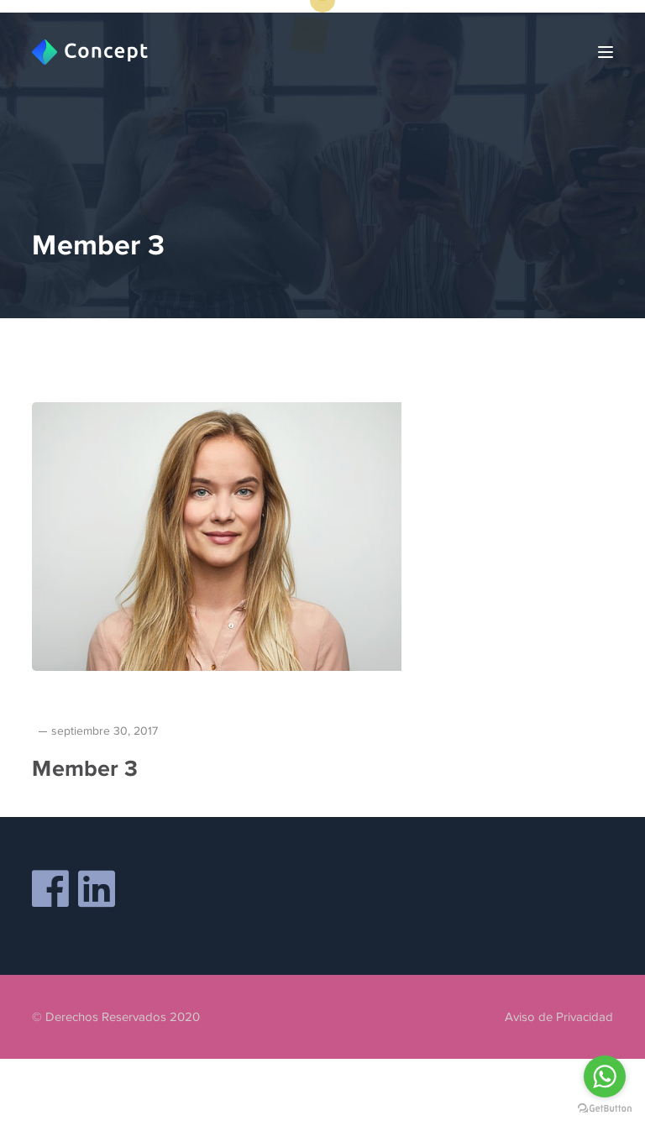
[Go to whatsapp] (605, 1076)
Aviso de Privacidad (559, 1017)
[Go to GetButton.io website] (605, 1108)
